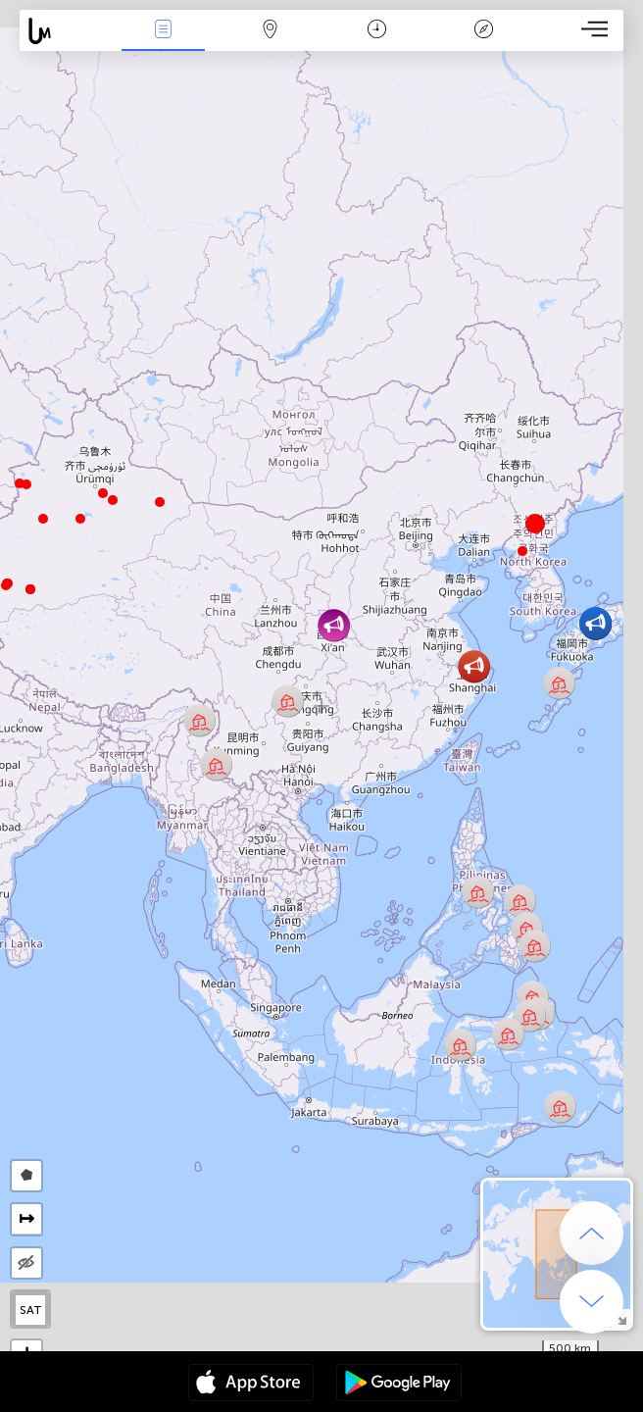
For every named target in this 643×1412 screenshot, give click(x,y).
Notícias (163, 31)
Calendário (377, 31)
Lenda (483, 31)
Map (270, 31)
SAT (31, 1310)
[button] (6, 585)
